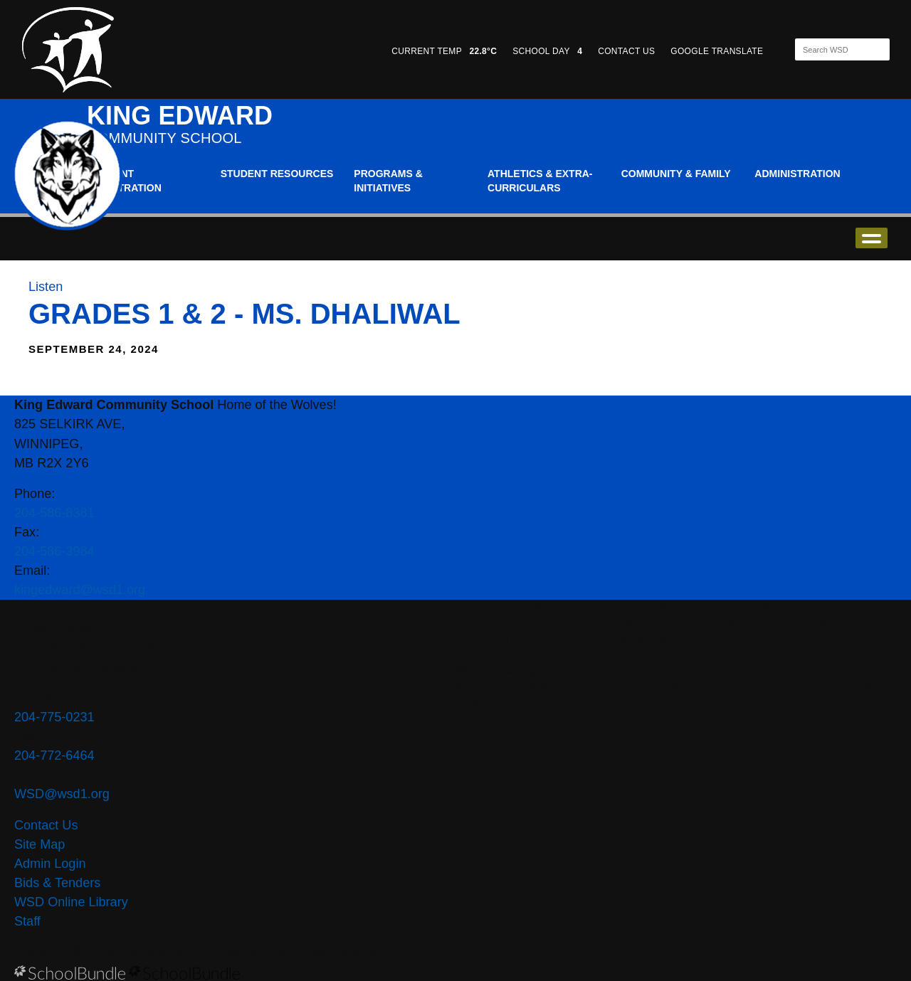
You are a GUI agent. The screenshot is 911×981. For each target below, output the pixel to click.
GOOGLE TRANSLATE (718, 51)
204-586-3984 (54, 551)
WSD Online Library (71, 902)
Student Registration (124, 180)
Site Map (39, 844)
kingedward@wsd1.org (79, 590)
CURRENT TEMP (444, 51)
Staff (27, 921)
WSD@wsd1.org (62, 794)
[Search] (830, 49)
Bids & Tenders (57, 883)
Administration (797, 173)
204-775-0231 (54, 717)
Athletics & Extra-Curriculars (540, 180)
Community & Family (676, 173)
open (871, 238)
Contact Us (46, 825)
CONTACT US (626, 51)
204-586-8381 (54, 513)
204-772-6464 (54, 755)
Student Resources (277, 173)
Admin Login (50, 864)
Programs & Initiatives (388, 180)
